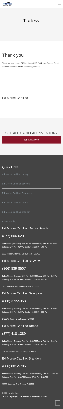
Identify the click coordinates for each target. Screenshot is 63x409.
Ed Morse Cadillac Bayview (16, 184)
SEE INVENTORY (31, 140)
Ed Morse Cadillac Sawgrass (17, 193)
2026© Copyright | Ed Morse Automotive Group (24, 397)
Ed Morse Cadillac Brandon (16, 212)
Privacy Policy (9, 221)
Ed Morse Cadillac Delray (15, 174)
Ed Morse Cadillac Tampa (15, 202)
